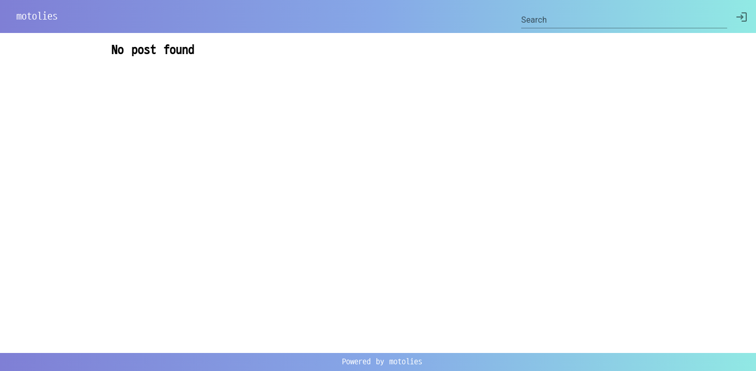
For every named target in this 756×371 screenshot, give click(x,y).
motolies (37, 16)
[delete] (741, 17)
